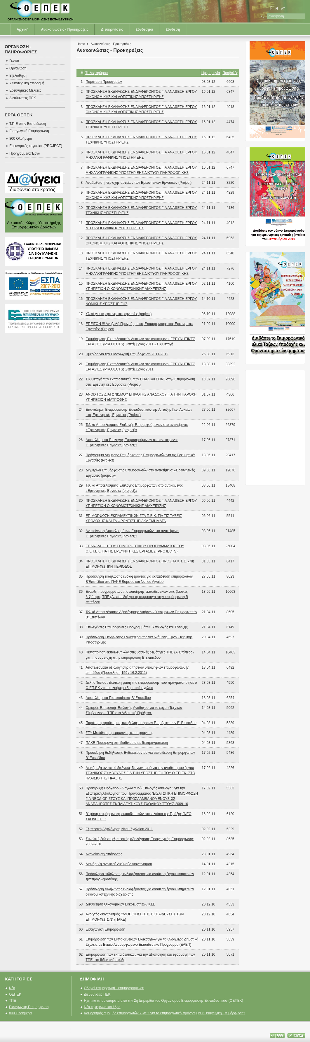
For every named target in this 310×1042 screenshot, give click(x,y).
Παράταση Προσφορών (104, 82)
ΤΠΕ (12, 1001)
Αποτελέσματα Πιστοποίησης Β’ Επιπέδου (118, 698)
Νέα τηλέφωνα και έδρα (102, 1007)
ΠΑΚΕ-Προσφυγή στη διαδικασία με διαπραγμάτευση (127, 743)
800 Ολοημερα (20, 1013)
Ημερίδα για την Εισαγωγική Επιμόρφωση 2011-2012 (127, 354)
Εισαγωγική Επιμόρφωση (105, 929)
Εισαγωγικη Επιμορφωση (29, 1007)
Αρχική (22, 29)
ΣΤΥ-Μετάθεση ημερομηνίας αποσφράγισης (119, 733)
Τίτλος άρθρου (96, 73)
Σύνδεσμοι (144, 29)
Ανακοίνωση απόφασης (104, 854)
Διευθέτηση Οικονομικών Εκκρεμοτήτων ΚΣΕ (120, 904)
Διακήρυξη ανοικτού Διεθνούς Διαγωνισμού (119, 864)
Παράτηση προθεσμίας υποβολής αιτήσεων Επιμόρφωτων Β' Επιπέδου (141, 723)
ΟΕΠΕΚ (15, 994)
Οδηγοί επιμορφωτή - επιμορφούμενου (114, 988)
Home (80, 44)
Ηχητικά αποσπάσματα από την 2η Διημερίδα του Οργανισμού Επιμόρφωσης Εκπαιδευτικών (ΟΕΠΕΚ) (163, 1001)
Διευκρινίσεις (112, 29)
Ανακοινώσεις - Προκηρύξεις (64, 29)
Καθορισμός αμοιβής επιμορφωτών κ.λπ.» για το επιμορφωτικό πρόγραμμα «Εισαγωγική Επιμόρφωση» (164, 1013)
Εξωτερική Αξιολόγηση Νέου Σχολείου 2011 (119, 829)
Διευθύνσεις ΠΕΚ (97, 994)
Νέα (12, 988)
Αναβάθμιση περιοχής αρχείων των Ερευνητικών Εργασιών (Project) (138, 183)
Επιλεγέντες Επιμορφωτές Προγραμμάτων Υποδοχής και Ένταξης (137, 627)
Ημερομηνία (210, 73)
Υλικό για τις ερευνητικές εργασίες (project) (118, 314)
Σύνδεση (173, 29)
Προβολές (230, 73)
